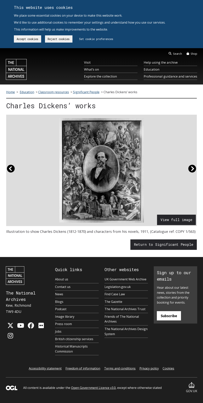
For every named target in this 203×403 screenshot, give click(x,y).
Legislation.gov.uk (117, 287)
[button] (11, 170)
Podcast (60, 309)
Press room (63, 324)
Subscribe (169, 315)
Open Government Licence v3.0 (93, 388)
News (59, 294)
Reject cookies (59, 39)
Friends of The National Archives (121, 319)
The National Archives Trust (124, 309)
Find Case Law (114, 294)
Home (10, 92)
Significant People (86, 92)
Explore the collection (100, 76)
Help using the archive (161, 62)
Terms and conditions (120, 368)
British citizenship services (74, 339)
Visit (87, 62)
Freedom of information (82, 368)
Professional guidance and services (170, 76)
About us (61, 279)
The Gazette (113, 302)
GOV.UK (191, 387)
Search (175, 53)
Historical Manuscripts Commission (71, 348)
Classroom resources (53, 92)
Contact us (62, 287)
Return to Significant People (163, 244)
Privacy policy (149, 368)
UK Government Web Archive (125, 279)
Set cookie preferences (96, 39)
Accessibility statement (45, 368)
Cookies (168, 368)
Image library (64, 316)
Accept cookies (27, 39)
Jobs (58, 331)
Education (151, 69)
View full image (176, 219)
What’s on (91, 69)
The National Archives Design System (126, 331)
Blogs (59, 302)
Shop (192, 53)
